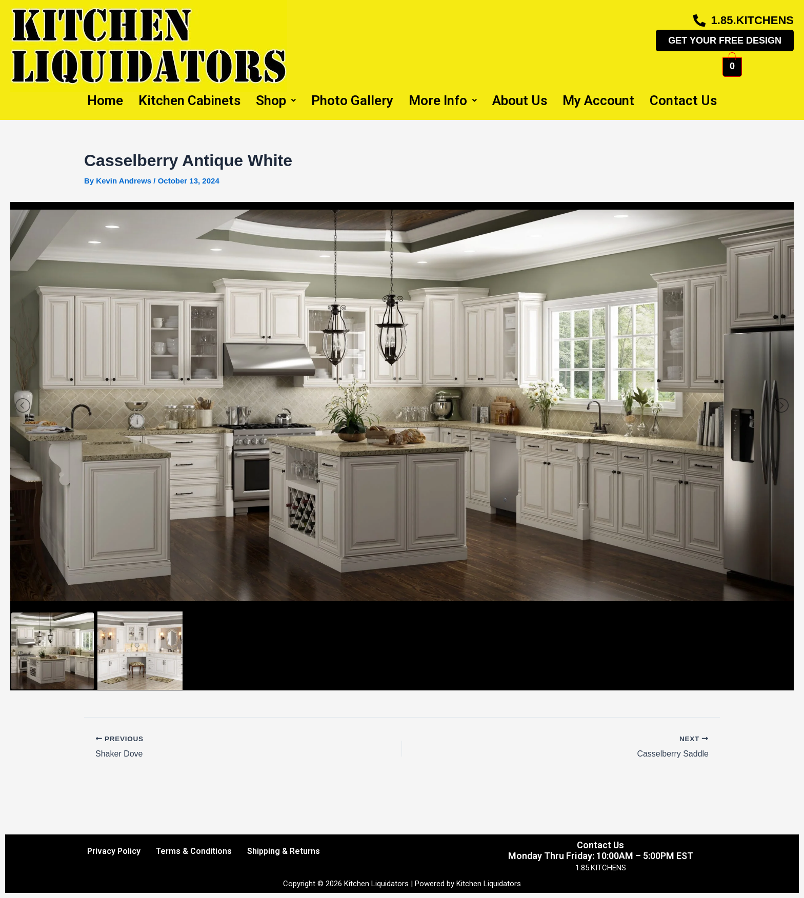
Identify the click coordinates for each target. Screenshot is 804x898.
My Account (598, 100)
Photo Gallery (352, 100)
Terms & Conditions (194, 851)
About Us (519, 100)
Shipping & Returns (283, 851)
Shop (276, 100)
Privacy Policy (113, 851)
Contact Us (683, 100)
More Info (443, 100)
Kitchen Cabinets (189, 100)
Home (105, 100)
